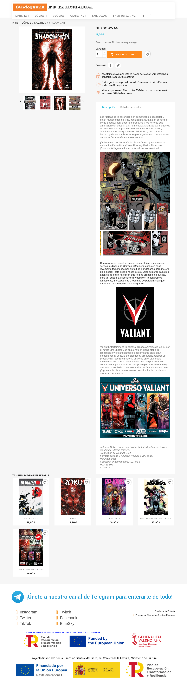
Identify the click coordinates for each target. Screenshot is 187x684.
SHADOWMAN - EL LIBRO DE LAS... (156, 518)
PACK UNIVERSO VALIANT (31, 569)
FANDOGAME (99, 15)
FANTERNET (22, 15)
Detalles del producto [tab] (132, 107)
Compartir (111, 65)
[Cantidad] (99, 54)
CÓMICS (41, 15)
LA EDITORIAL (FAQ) (125, 15)
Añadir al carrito (124, 54)
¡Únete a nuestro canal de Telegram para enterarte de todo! (99, 596)
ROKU (73, 518)
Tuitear (118, 65)
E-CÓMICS (58, 15)
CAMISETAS (78, 15)
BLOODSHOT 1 (31, 518)
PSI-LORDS (114, 518)
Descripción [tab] (109, 107)
